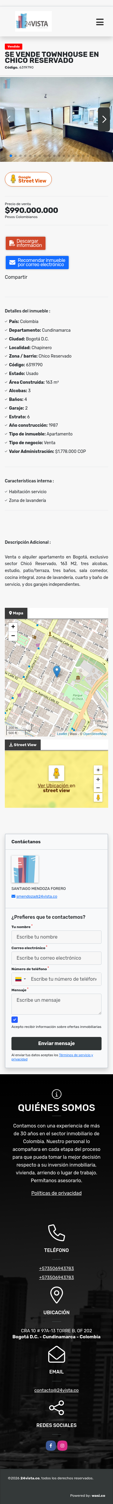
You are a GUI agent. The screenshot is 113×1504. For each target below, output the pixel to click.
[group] (56, 119)
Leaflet (62, 734)
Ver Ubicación (54, 786)
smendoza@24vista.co (36, 896)
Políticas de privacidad (56, 1193)
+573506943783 (56, 1268)
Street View (29, 179)
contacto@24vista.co (56, 1390)
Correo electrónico (29, 947)
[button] (11, 156)
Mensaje (19, 989)
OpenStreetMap (95, 734)
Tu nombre (22, 926)
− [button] (13, 636)
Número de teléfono (30, 968)
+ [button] (13, 627)
